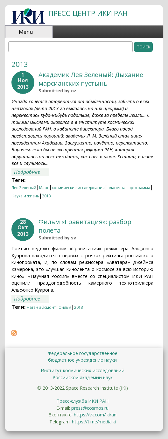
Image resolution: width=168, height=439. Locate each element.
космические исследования (78, 187)
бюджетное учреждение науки (82, 360)
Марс (44, 187)
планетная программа (129, 187)
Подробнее (31, 172)
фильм (65, 307)
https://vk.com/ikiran (95, 415)
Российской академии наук (82, 377)
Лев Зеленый (23, 187)
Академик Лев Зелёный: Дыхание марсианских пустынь (90, 79)
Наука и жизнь (25, 196)
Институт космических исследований (82, 370)
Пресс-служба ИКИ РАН (82, 401)
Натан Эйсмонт (41, 307)
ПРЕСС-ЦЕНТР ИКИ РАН (88, 13)
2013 (46, 196)
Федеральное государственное (82, 353)
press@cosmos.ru (89, 408)
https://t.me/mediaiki (94, 422)
